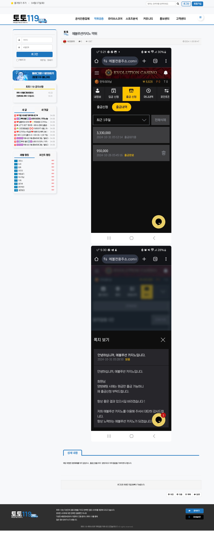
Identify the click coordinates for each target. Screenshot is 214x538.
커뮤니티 (148, 18)
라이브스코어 (115, 18)
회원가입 (197, 4)
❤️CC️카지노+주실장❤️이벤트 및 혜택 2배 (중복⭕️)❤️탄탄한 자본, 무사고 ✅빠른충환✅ (46, 132)
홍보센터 (164, 18)
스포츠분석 (132, 18)
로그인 (186, 4)
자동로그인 (20, 60)
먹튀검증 (99, 18)
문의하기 (194, 511)
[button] (170, 494)
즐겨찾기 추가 (20, 3)
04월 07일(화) (37, 3)
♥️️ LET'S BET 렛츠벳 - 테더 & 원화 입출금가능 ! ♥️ (33, 125)
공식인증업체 (82, 18)
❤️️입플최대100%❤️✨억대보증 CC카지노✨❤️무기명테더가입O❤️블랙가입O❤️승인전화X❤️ (49, 122)
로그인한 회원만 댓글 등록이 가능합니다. (131, 485)
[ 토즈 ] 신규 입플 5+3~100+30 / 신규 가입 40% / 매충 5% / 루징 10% (41, 135)
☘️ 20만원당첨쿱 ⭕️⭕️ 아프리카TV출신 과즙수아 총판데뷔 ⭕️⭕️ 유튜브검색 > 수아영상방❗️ (48, 128)
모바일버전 (195, 517)
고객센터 (181, 18)
